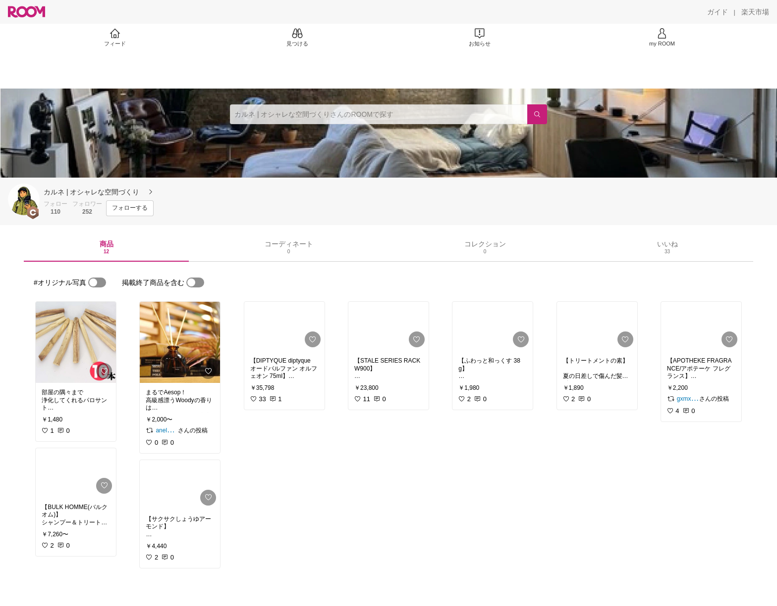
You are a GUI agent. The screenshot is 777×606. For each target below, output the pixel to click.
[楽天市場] (755, 11)
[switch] (97, 282)
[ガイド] (717, 11)
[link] (76, 342)
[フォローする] (130, 208)
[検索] (537, 114)
